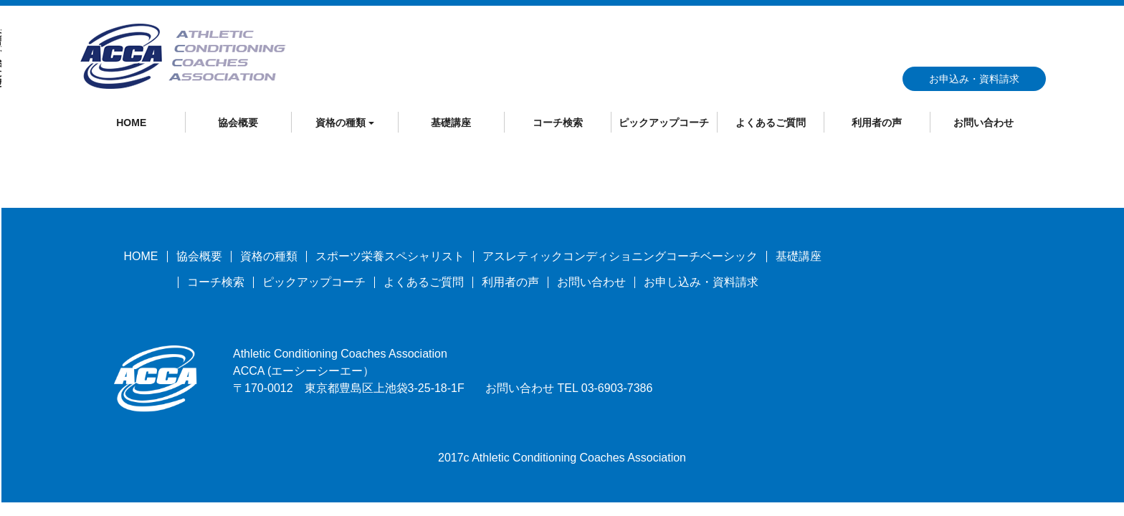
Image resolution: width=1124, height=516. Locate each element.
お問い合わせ (983, 122)
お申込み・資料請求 (974, 79)
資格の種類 (268, 256)
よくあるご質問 (770, 122)
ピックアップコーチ (664, 122)
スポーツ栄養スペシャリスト (390, 256)
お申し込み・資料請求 (701, 282)
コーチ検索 (558, 122)
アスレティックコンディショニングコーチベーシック (620, 256)
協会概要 (238, 122)
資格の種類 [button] (344, 122)
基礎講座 (451, 122)
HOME (131, 122)
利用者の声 (877, 122)
